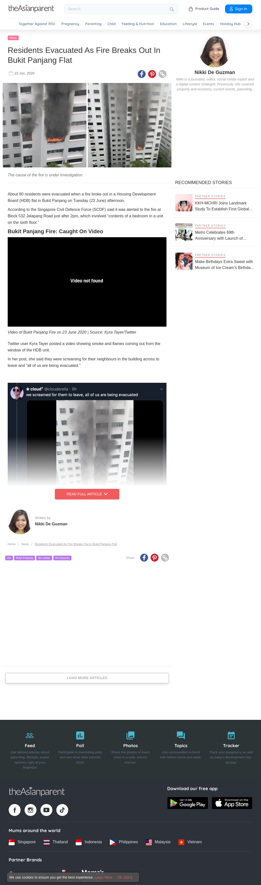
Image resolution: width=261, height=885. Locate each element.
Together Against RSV (37, 24)
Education (168, 24)
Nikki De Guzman (51, 522)
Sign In (238, 8)
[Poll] (80, 748)
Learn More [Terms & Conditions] (104, 877)
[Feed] (30, 748)
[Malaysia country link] (158, 841)
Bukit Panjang (24, 556)
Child (111, 24)
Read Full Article (87, 493)
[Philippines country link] (124, 841)
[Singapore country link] (22, 841)
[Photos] (130, 748)
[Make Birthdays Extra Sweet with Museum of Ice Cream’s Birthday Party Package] (215, 259)
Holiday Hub (230, 24)
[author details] (215, 50)
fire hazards (62, 556)
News (13, 36)
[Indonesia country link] (89, 841)
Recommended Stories (203, 181)
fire (9, 556)
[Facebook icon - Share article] (142, 73)
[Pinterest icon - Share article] (152, 73)
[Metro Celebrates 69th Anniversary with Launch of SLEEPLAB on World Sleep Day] (215, 230)
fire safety (44, 556)
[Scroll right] (248, 24)
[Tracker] (231, 748)
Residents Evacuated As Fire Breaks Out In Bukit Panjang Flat (76, 542)
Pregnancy (70, 24)
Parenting (93, 24)
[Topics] (181, 748)
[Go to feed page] (31, 10)
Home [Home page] (12, 542)
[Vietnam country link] (190, 841)
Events (208, 24)
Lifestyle (190, 24)
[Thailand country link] (56, 841)
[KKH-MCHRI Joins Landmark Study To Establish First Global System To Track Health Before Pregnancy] (215, 201)
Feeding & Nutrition (138, 24)
